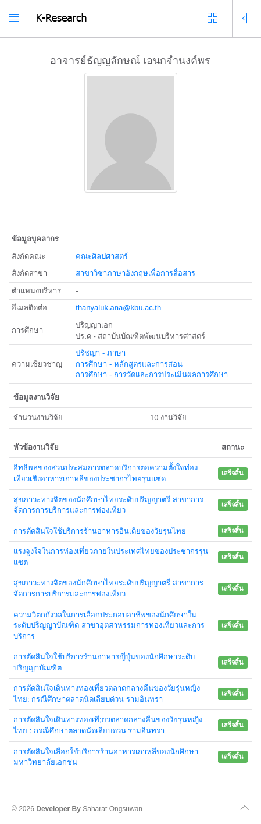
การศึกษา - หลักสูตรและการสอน (129, 364)
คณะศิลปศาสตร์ (102, 256)
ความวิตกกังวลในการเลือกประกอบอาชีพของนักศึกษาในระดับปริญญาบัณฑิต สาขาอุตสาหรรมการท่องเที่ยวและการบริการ (109, 625)
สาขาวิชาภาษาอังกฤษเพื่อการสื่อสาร (135, 273)
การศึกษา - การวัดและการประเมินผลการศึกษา (152, 374)
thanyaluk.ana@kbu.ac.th (118, 307)
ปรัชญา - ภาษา (101, 353)
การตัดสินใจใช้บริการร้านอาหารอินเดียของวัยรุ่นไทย (99, 531)
